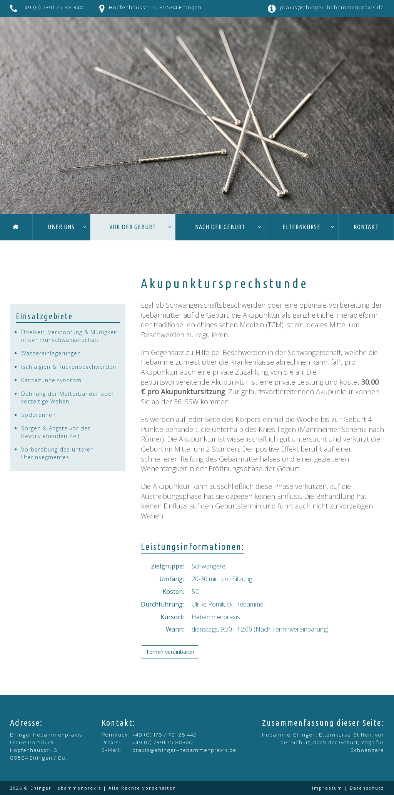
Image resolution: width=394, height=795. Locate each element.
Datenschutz (367, 788)
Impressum (327, 788)
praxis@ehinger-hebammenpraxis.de (332, 7)
